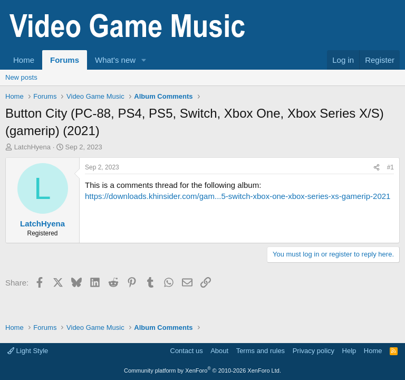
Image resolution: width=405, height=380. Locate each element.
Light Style (27, 351)
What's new (115, 59)
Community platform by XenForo (202, 370)
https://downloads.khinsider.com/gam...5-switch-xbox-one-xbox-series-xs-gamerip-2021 (237, 196)
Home (23, 59)
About (219, 351)
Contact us (186, 351)
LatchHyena (32, 147)
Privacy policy (313, 351)
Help (349, 351)
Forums (64, 59)
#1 (390, 167)
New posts (21, 77)
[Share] (376, 168)
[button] (144, 60)
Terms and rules (260, 351)
